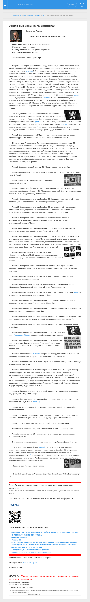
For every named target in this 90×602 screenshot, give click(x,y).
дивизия (46, 98)
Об (30, 455)
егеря (76, 292)
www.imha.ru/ (17, 15)
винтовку (36, 402)
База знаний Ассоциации (31, 15)
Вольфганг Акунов (30, 563)
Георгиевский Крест (22, 335)
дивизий (29, 71)
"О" (43, 15)
